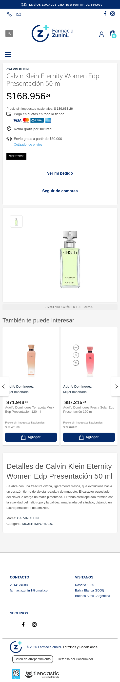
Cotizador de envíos (28, 144)
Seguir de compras (60, 191)
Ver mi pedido (60, 173)
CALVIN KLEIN (28, 518)
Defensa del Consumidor (75, 659)
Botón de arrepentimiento (33, 659)
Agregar (30, 437)
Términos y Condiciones (80, 647)
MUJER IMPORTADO (37, 524)
